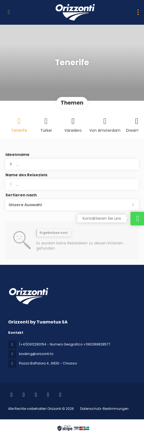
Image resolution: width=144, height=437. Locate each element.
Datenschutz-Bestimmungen (104, 408)
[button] (72, 204)
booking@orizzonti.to (36, 353)
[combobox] (72, 184)
